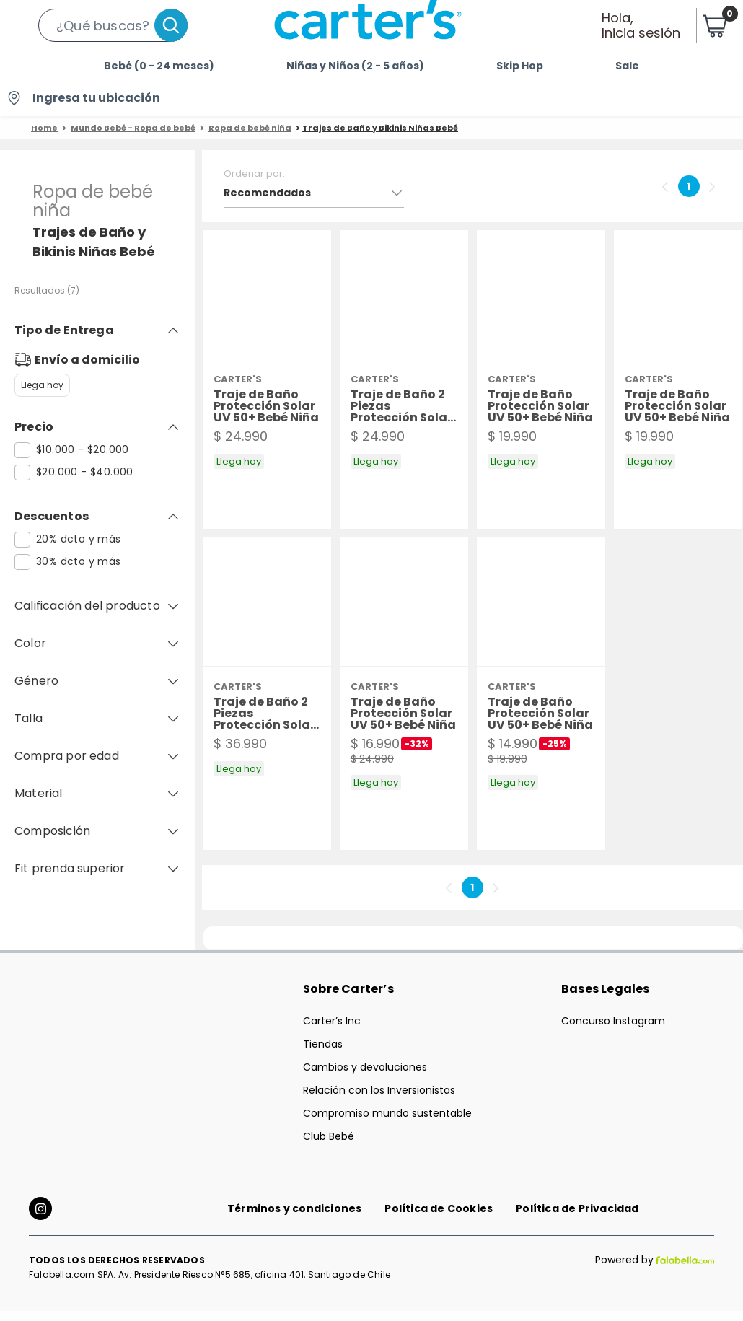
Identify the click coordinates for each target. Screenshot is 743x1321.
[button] (113, 25)
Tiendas (323, 1044)
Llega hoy (42, 385)
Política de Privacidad (577, 1218)
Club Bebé (328, 1136)
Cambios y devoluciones (365, 1067)
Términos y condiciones (294, 1218)
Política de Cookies (438, 1218)
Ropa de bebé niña (249, 127)
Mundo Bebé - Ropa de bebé (133, 127)
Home (44, 127)
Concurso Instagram (613, 1021)
